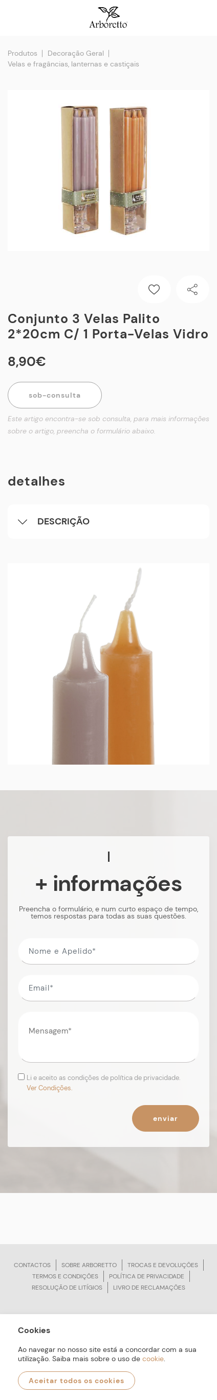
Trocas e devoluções (162, 1265)
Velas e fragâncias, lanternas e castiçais (73, 63)
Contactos (32, 1265)
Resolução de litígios (67, 1287)
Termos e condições (65, 1276)
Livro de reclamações (149, 1287)
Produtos (22, 53)
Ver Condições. (50, 1088)
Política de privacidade (146, 1276)
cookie (153, 1358)
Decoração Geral (76, 53)
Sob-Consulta (55, 395)
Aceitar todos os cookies (76, 1380)
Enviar (165, 1118)
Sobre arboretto (89, 1265)
